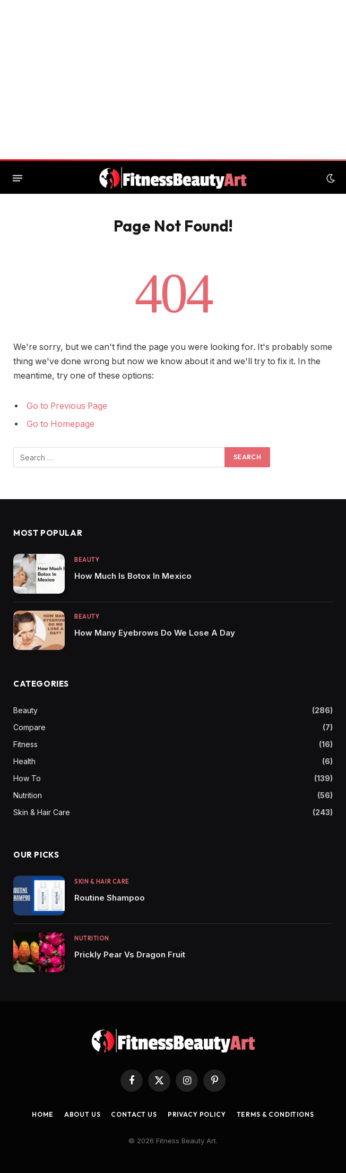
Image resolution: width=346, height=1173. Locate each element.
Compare (29, 727)
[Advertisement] (173, 79)
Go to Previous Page (67, 406)
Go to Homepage (60, 424)
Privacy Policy (197, 1114)
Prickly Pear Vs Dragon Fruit (129, 954)
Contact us (134, 1114)
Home (42, 1114)
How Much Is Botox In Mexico (133, 576)
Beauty (86, 559)
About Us (82, 1114)
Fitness (25, 744)
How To (27, 778)
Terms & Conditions (275, 1114)
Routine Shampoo (109, 898)
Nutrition (27, 795)
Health (24, 761)
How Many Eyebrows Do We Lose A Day (154, 633)
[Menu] (17, 178)
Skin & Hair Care (41, 812)
